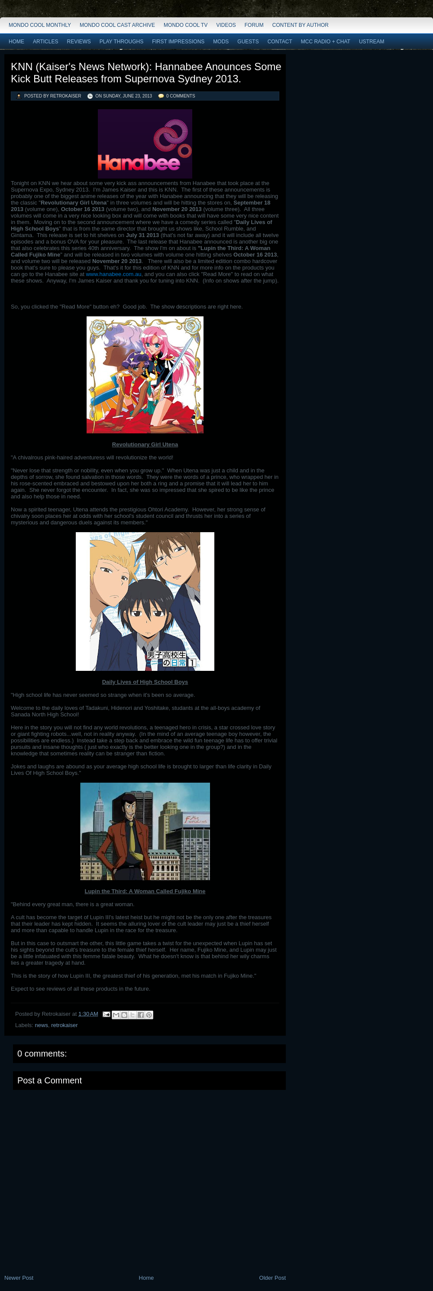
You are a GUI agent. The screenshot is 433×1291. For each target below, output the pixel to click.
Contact (280, 42)
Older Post (272, 1278)
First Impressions (178, 42)
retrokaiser (64, 1025)
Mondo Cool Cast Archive (117, 25)
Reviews (78, 42)
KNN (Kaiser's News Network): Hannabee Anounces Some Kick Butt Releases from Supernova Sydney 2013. (146, 73)
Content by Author (300, 25)
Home (16, 42)
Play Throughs (121, 42)
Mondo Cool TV (185, 25)
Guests (248, 42)
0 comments (180, 96)
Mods (221, 42)
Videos (226, 25)
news (41, 1025)
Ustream (372, 42)
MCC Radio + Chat (325, 42)
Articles (45, 42)
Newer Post (18, 1278)
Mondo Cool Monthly (40, 25)
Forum (254, 25)
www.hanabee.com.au (113, 274)
